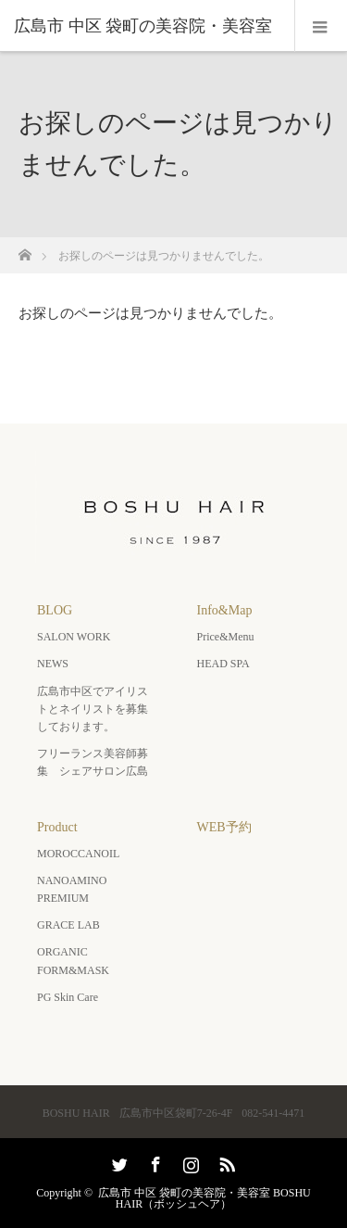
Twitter (117, 1161)
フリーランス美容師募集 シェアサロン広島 (92, 762)
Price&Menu (225, 636)
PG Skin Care (67, 997)
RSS (225, 1161)
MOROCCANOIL (78, 853)
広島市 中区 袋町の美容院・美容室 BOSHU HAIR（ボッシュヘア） (204, 1198)
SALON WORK (73, 636)
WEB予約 (224, 827)
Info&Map (225, 610)
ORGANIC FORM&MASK (73, 960)
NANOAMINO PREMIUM (71, 889)
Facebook (153, 1161)
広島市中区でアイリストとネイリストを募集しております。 (92, 709)
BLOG (54, 610)
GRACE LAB (68, 924)
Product (57, 827)
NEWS (52, 663)
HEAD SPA (223, 663)
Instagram (189, 1161)
